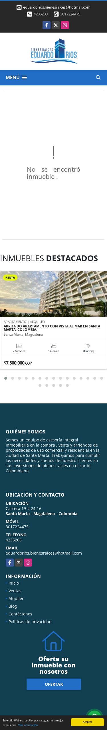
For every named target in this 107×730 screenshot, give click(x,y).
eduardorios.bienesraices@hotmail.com (44, 553)
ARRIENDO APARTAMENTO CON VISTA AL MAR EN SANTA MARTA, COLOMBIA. (52, 328)
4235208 (41, 14)
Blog (13, 606)
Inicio (14, 583)
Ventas (15, 590)
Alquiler (16, 598)
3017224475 (70, 14)
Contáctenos (20, 614)
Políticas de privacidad (30, 621)
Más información (28, 725)
